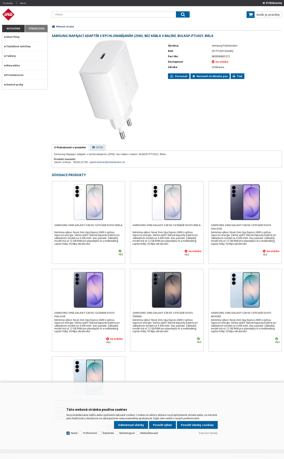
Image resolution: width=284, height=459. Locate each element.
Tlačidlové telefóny (18, 46)
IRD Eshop (25, 14)
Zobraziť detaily (208, 433)
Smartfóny (13, 37)
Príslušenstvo (14, 75)
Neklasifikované (149, 433)
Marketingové (127, 433)
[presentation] (70, 147)
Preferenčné (90, 433)
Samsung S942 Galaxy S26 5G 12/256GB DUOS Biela (167, 225)
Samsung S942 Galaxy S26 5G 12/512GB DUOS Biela (88, 225)
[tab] (70, 147)
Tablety (11, 56)
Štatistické (108, 433)
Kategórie (13, 28)
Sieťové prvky (14, 84)
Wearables (13, 65)
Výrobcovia (36, 28)
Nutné (74, 433)
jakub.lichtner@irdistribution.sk (107, 162)
